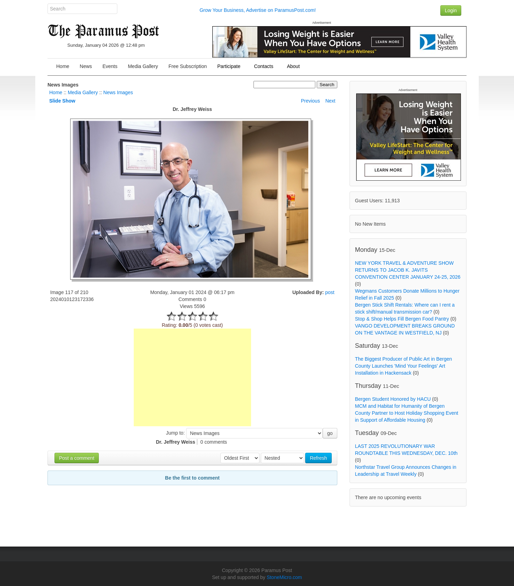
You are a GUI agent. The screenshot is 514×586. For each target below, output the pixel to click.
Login (451, 10)
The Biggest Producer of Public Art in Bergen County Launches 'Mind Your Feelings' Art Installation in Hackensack (403, 366)
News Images (118, 92)
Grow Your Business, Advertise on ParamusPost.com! (257, 10)
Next (330, 101)
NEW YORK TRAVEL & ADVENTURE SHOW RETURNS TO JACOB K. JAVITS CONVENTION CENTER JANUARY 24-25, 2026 (408, 270)
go (330, 433)
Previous (310, 101)
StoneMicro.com (284, 577)
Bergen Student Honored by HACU (393, 399)
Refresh (318, 458)
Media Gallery (83, 92)
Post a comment (76, 458)
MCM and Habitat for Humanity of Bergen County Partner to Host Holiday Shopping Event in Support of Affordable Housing (406, 413)
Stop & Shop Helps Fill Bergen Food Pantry (402, 319)
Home (55, 92)
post (329, 292)
